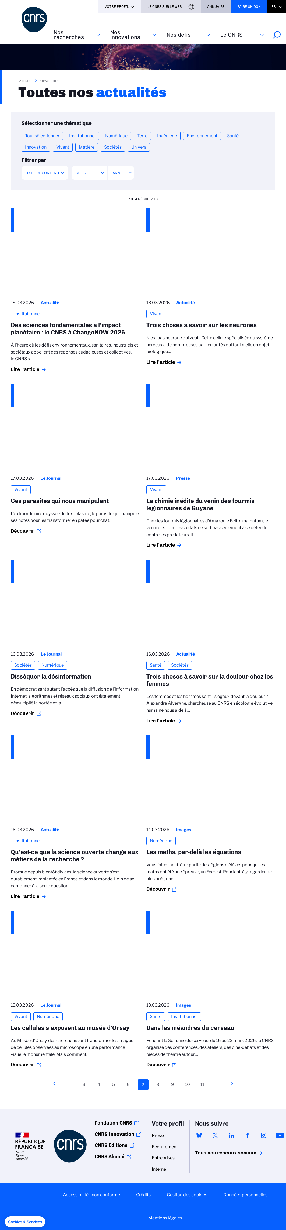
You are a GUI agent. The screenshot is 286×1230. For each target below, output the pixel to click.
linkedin (231, 1135)
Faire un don (249, 7)
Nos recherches (69, 34)
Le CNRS (231, 34)
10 (189, 1084)
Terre (142, 135)
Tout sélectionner (42, 135)
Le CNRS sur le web (164, 7)
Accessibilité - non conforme (91, 1194)
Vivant (62, 147)
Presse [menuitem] (158, 1135)
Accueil (26, 80)
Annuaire (216, 7)
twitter (215, 1135)
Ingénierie (167, 135)
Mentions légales (165, 1218)
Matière (86, 147)
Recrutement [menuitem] (165, 1146)
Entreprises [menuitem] (163, 1157)
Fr (273, 7)
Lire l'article (25, 369)
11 (203, 1084)
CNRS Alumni (110, 1157)
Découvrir (22, 531)
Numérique (116, 135)
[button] (25, 1222)
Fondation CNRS (113, 1123)
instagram (264, 1135)
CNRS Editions (111, 1145)
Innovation (36, 147)
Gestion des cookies (187, 1194)
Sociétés (113, 147)
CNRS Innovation (114, 1134)
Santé (233, 135)
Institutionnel (82, 135)
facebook (247, 1135)
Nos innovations (125, 34)
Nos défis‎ (179, 34)
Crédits (143, 1194)
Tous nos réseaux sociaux (216, 1153)
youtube (280, 1135)
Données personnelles (245, 1194)
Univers (138, 147)
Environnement (202, 135)
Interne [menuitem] (159, 1169)
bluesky (199, 1135)
